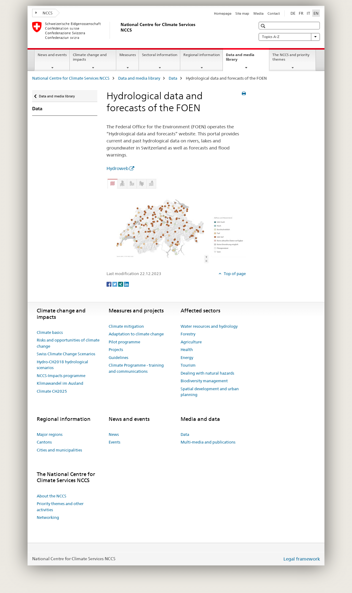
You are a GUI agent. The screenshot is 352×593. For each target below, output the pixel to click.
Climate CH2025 (52, 391)
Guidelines (118, 357)
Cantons (44, 442)
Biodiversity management (204, 380)
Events (114, 442)
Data (173, 78)
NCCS (44, 13)
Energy (187, 357)
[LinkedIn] (126, 283)
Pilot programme (124, 341)
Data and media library (240, 59)
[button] (264, 26)
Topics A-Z (289, 36)
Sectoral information (159, 54)
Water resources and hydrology (209, 326)
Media (258, 13)
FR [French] (301, 13)
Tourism (188, 365)
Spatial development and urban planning (210, 391)
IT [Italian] (308, 13)
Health (187, 349)
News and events (52, 54)
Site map (242, 13)
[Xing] (121, 283)
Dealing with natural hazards (207, 373)
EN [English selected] (316, 13)
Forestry (188, 333)
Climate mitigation (126, 326)
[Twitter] (115, 283)
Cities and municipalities (59, 450)
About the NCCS (51, 495)
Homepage (222, 13)
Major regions (49, 434)
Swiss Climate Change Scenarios (66, 353)
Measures (127, 54)
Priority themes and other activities (60, 506)
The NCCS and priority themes (290, 57)
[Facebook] (109, 283)
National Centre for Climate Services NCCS (71, 78)
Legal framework (301, 559)
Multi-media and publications (208, 442)
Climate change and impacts (90, 57)
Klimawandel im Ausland (60, 383)
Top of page (234, 273)
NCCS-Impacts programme (61, 375)
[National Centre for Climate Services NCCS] (119, 30)
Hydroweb (118, 168)
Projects (116, 349)
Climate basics (50, 332)
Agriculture (191, 341)
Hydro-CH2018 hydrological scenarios (62, 364)
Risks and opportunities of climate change (68, 343)
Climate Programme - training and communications (136, 368)
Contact (274, 13)
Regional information (201, 54)
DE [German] (292, 13)
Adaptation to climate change (136, 333)
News (114, 434)
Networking (48, 517)
